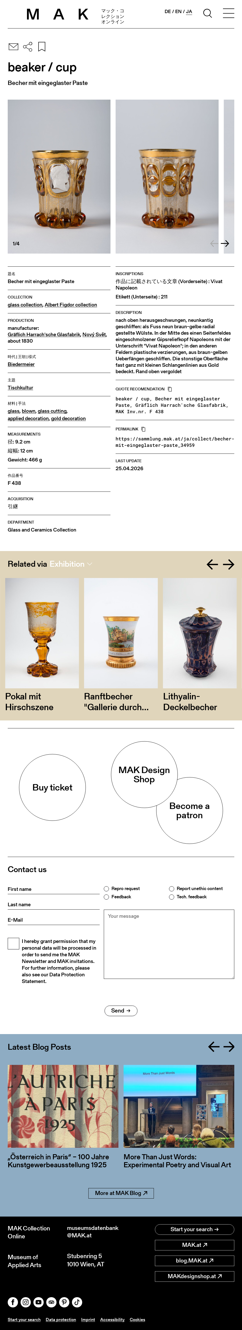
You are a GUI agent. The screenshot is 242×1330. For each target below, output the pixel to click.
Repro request (125, 888)
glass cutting (52, 411)
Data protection (62, 1319)
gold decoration (68, 418)
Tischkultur (20, 387)
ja (189, 11)
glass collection (25, 305)
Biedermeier (21, 364)
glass (14, 411)
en (178, 11)
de (168, 11)
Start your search (195, 1229)
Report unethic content (200, 888)
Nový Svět (94, 334)
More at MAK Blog (121, 1193)
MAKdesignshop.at (195, 1276)
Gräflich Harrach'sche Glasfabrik (44, 334)
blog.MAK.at (194, 1261)
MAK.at (194, 1245)
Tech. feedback (192, 896)
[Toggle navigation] (228, 14)
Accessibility (115, 1319)
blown (28, 411)
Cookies (141, 1319)
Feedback (121, 896)
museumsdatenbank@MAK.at (93, 1232)
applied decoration (28, 418)
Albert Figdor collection (71, 305)
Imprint (90, 1319)
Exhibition (67, 564)
